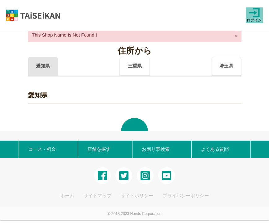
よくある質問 (212, 149)
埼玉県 (226, 65)
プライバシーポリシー (186, 195)
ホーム (67, 195)
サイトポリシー (137, 195)
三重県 (135, 65)
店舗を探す (97, 149)
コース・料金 (40, 149)
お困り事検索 (153, 149)
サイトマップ (97, 195)
